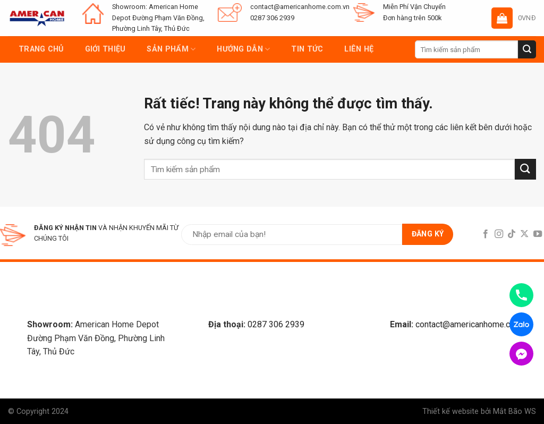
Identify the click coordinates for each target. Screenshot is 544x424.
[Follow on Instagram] (498, 234)
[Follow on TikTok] (511, 234)
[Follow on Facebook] (485, 234)
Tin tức (307, 49)
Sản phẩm (171, 49)
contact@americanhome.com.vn (473, 324)
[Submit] (527, 49)
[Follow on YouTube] (537, 234)
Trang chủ (41, 49)
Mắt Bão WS (514, 411)
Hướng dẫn (243, 49)
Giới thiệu (105, 49)
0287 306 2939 (276, 324)
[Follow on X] (524, 234)
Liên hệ (358, 49)
